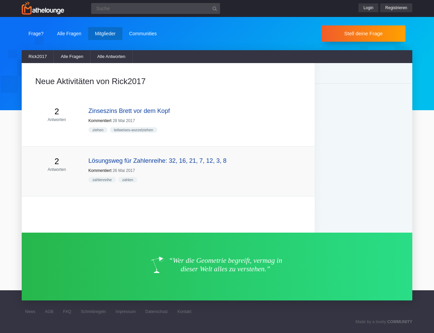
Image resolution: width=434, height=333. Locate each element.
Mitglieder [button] (105, 33)
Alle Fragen (72, 56)
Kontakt (185, 311)
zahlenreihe (102, 180)
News (30, 311)
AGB (49, 311)
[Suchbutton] (214, 8)
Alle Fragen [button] (69, 33)
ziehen (98, 130)
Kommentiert (100, 120)
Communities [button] (143, 33)
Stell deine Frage (363, 33)
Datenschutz (156, 311)
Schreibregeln (93, 311)
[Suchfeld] (155, 8)
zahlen (127, 180)
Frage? (35, 33)
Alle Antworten (111, 56)
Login (368, 7)
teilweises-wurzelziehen (133, 130)
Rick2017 (37, 56)
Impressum (126, 311)
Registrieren (396, 7)
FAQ (67, 311)
